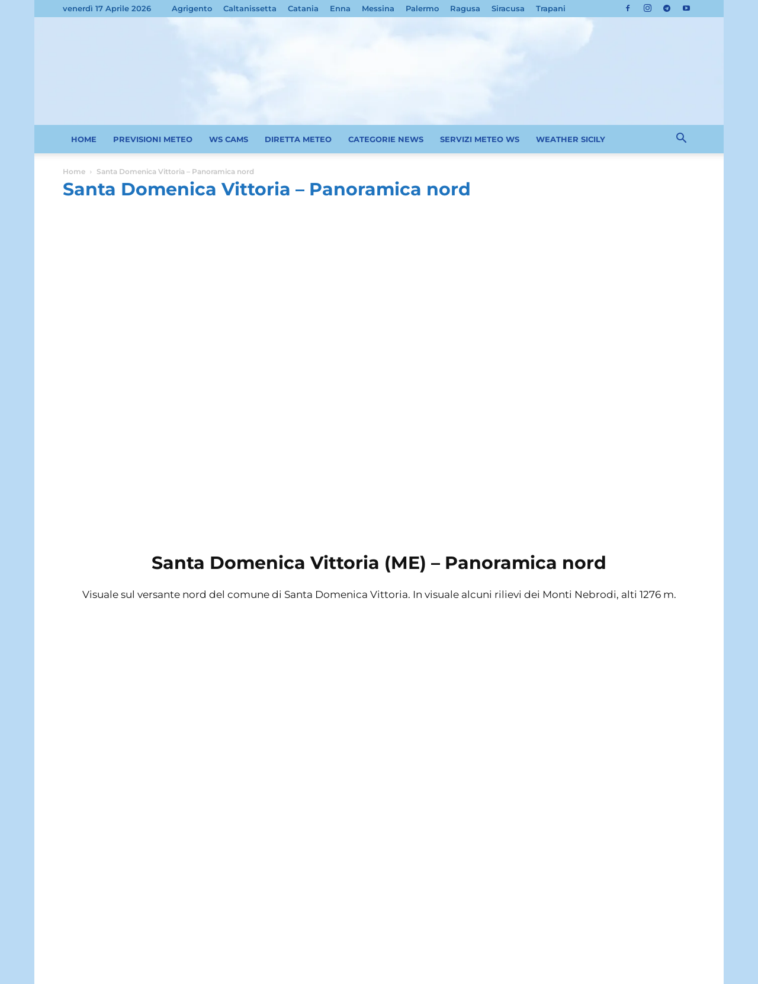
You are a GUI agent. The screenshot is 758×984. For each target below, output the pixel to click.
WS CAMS (228, 139)
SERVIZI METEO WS (479, 139)
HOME (84, 139)
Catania (303, 8)
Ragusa (465, 8)
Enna (340, 8)
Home (74, 171)
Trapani (551, 8)
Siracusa (508, 8)
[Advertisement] (379, 295)
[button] (681, 139)
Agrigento (192, 8)
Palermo (422, 8)
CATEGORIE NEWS (385, 139)
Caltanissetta (250, 8)
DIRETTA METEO (298, 139)
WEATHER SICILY (570, 139)
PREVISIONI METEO (152, 139)
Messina (378, 8)
